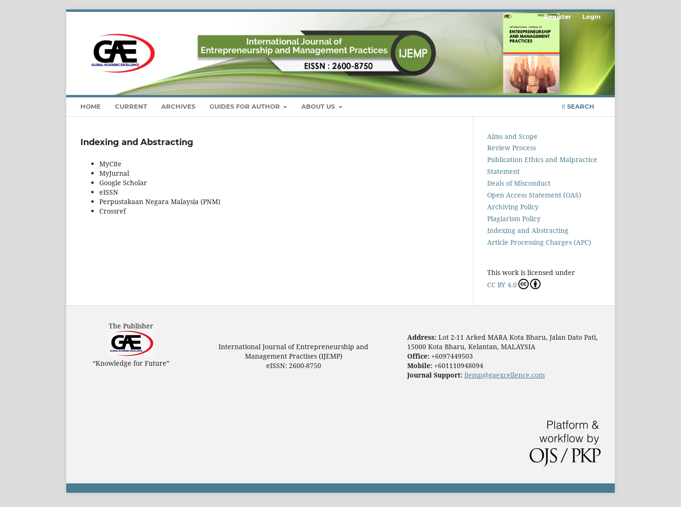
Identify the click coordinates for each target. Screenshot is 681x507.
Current (131, 106)
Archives (178, 106)
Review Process (511, 147)
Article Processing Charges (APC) (539, 242)
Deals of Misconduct (518, 183)
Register (557, 16)
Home (90, 106)
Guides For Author (246, 106)
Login (591, 16)
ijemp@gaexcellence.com (504, 374)
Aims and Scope (512, 136)
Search (578, 106)
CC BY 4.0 (514, 284)
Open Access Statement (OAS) (534, 194)
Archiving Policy (513, 206)
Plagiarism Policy (514, 218)
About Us (319, 106)
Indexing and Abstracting (527, 230)
